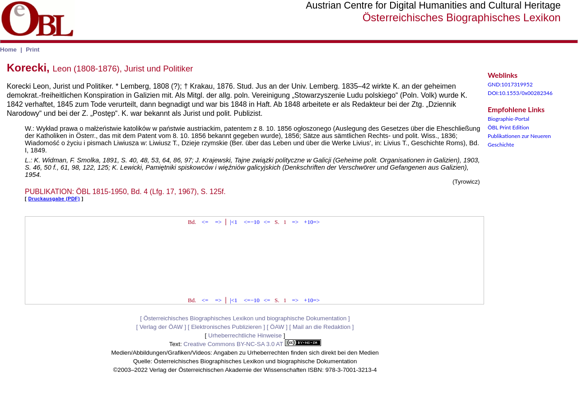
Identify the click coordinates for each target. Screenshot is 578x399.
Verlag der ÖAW (161, 326)
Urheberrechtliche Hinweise (245, 335)
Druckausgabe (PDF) (54, 198)
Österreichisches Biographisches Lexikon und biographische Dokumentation (245, 318)
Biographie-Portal (508, 118)
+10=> (312, 221)
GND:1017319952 (510, 84)
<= (205, 221)
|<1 (233, 221)
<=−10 (252, 221)
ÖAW (277, 326)
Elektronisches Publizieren (226, 326)
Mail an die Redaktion (321, 326)
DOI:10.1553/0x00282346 (520, 93)
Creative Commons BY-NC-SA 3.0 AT (252, 344)
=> (218, 221)
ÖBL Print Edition (508, 127)
